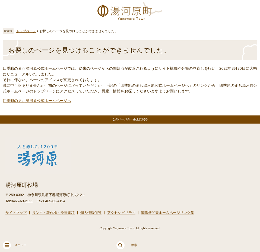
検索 (126, 245)
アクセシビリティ (121, 213)
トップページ (26, 31)
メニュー (14, 245)
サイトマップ (16, 213)
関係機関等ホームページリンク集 (167, 213)
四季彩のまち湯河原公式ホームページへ (37, 100)
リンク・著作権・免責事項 (53, 213)
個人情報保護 (91, 213)
